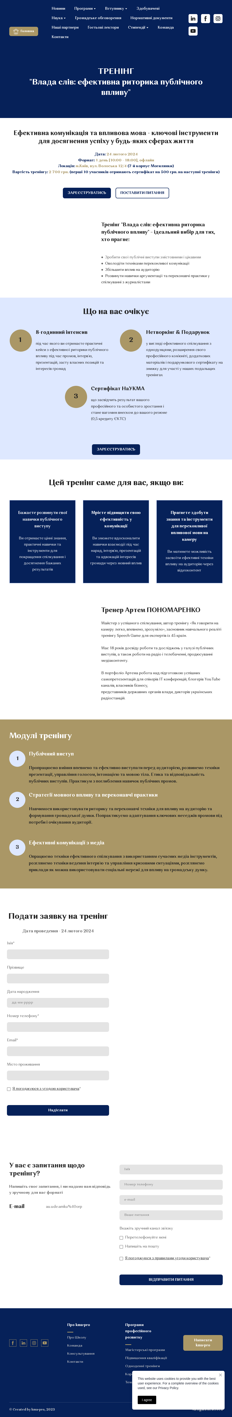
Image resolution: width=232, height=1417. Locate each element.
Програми (83, 9)
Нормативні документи (151, 18)
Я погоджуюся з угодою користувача (45, 1089)
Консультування (81, 1354)
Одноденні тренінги (142, 1366)
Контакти (60, 37)
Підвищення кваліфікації (146, 1358)
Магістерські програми (145, 1350)
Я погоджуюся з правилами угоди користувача (167, 1258)
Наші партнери (65, 28)
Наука (57, 18)
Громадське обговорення (98, 18)
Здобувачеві (148, 9)
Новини (58, 9)
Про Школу (76, 1337)
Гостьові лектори (103, 28)
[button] (23, 31)
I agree (147, 1400)
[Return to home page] (27, 15)
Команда (166, 28)
